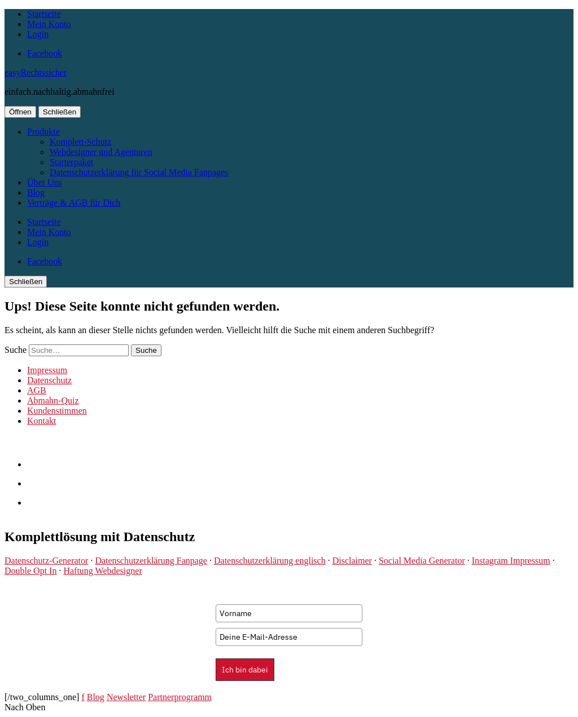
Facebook (44, 53)
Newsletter (126, 697)
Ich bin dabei (245, 670)
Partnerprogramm (180, 697)
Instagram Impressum (511, 560)
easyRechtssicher (36, 72)
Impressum (47, 370)
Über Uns (44, 182)
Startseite (44, 14)
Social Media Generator (422, 560)
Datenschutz (49, 380)
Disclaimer (352, 560)
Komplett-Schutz (80, 142)
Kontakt (41, 421)
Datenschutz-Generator (46, 560)
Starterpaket (71, 162)
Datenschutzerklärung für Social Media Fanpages (139, 172)
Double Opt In (30, 571)
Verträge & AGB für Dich (73, 202)
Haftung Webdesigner (102, 571)
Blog (36, 192)
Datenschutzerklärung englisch (270, 560)
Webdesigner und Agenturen (101, 152)
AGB (36, 390)
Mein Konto (49, 24)
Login (38, 34)
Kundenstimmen (57, 410)
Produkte (43, 131)
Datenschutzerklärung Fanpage (151, 560)
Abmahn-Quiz (53, 400)
